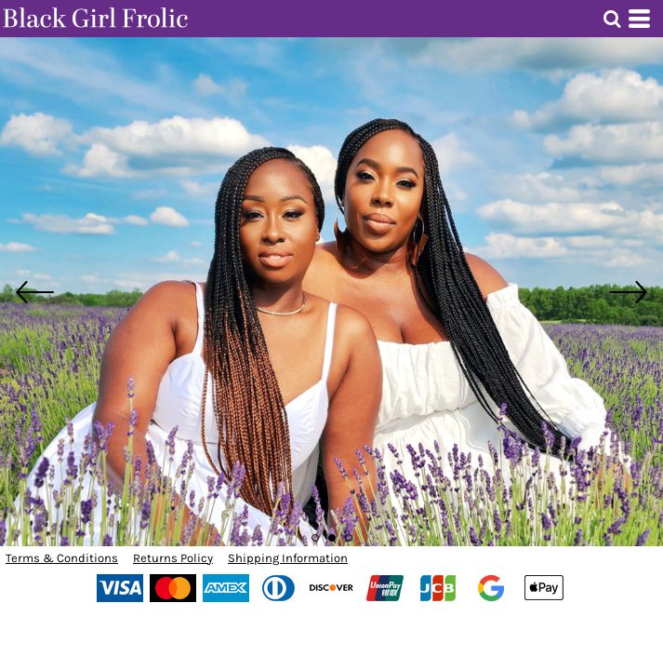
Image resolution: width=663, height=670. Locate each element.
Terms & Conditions (62, 558)
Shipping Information (288, 558)
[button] (612, 18)
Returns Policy (173, 558)
